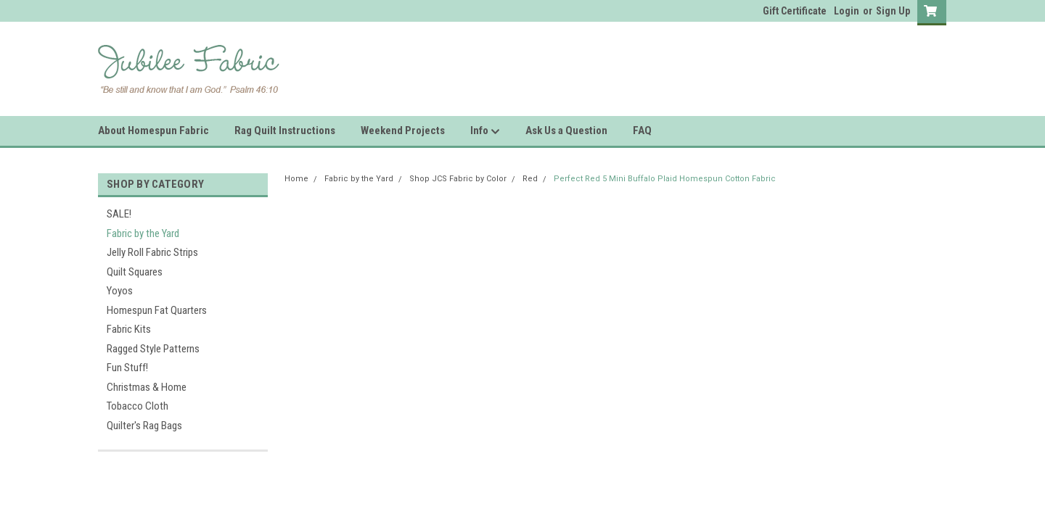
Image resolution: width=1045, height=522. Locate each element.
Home (296, 178)
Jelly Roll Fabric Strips (152, 252)
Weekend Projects (403, 130)
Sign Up (893, 11)
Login (846, 11)
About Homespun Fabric (153, 130)
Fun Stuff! (127, 367)
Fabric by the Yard (143, 233)
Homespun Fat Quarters (157, 310)
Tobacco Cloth (137, 406)
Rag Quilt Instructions (284, 130)
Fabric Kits (129, 329)
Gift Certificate (795, 11)
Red (530, 178)
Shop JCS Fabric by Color (458, 178)
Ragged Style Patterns (153, 348)
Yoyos (120, 290)
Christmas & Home (147, 387)
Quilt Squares (135, 271)
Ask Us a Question (566, 130)
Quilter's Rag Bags (144, 425)
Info (485, 131)
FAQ (642, 130)
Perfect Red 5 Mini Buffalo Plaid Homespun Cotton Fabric (665, 178)
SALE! (119, 213)
